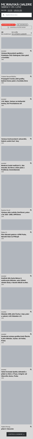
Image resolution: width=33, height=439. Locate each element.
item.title (3, 10)
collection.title (18, 10)
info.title (10, 10)
